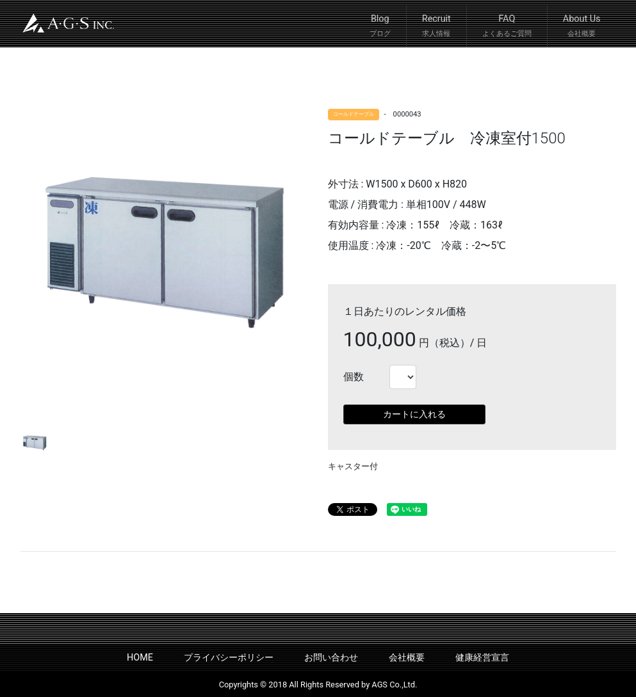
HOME (140, 657)
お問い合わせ (331, 657)
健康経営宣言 (482, 657)
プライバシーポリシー (228, 657)
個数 (353, 377)
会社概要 (407, 657)
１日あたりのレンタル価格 (404, 311)
